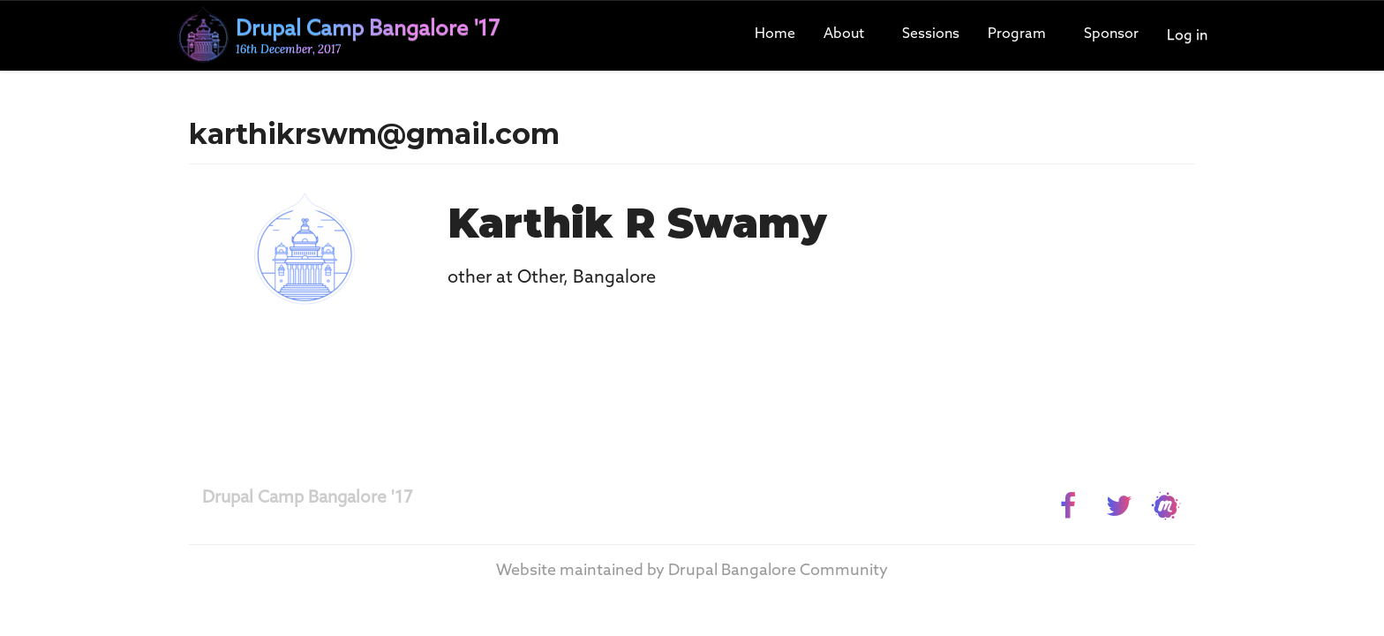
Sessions (930, 34)
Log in (1187, 35)
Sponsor (1111, 34)
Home (775, 34)
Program (1017, 34)
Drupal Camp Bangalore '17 (307, 498)
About (844, 34)
